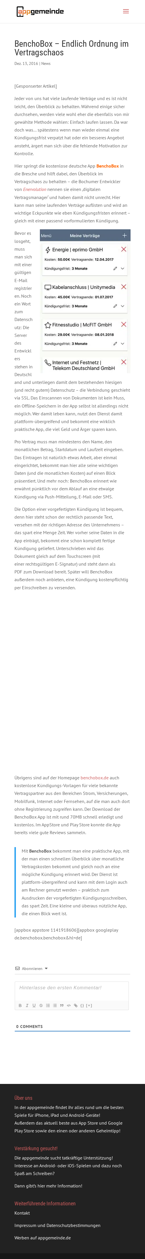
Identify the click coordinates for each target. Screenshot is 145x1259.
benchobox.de (95, 777)
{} (82, 1005)
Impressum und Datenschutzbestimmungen (57, 1225)
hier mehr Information (59, 1186)
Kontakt (22, 1213)
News (46, 63)
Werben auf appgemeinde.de (42, 1238)
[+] (89, 1005)
